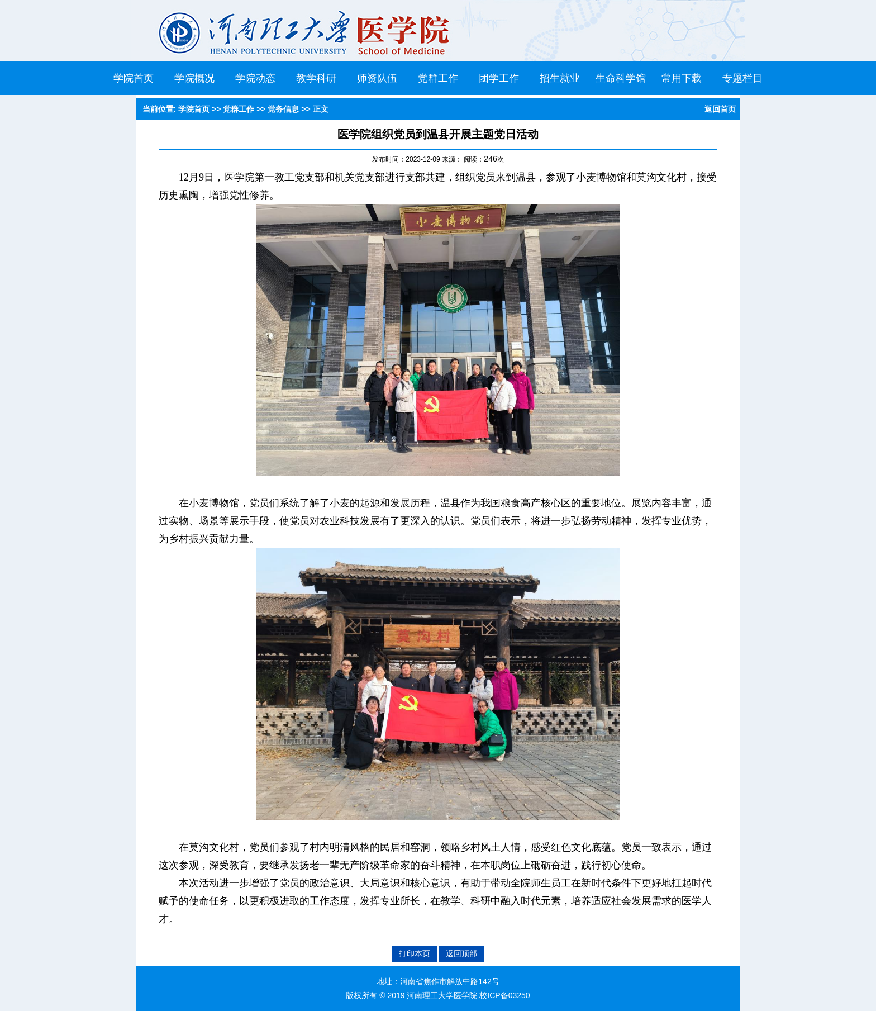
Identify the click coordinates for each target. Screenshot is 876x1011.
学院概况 (194, 78)
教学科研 (316, 78)
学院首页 (133, 78)
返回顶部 (461, 953)
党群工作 (438, 78)
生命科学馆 (621, 78)
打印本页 (414, 953)
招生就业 (560, 78)
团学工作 (499, 78)
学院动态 (255, 78)
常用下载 (681, 78)
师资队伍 (377, 78)
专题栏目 (742, 78)
